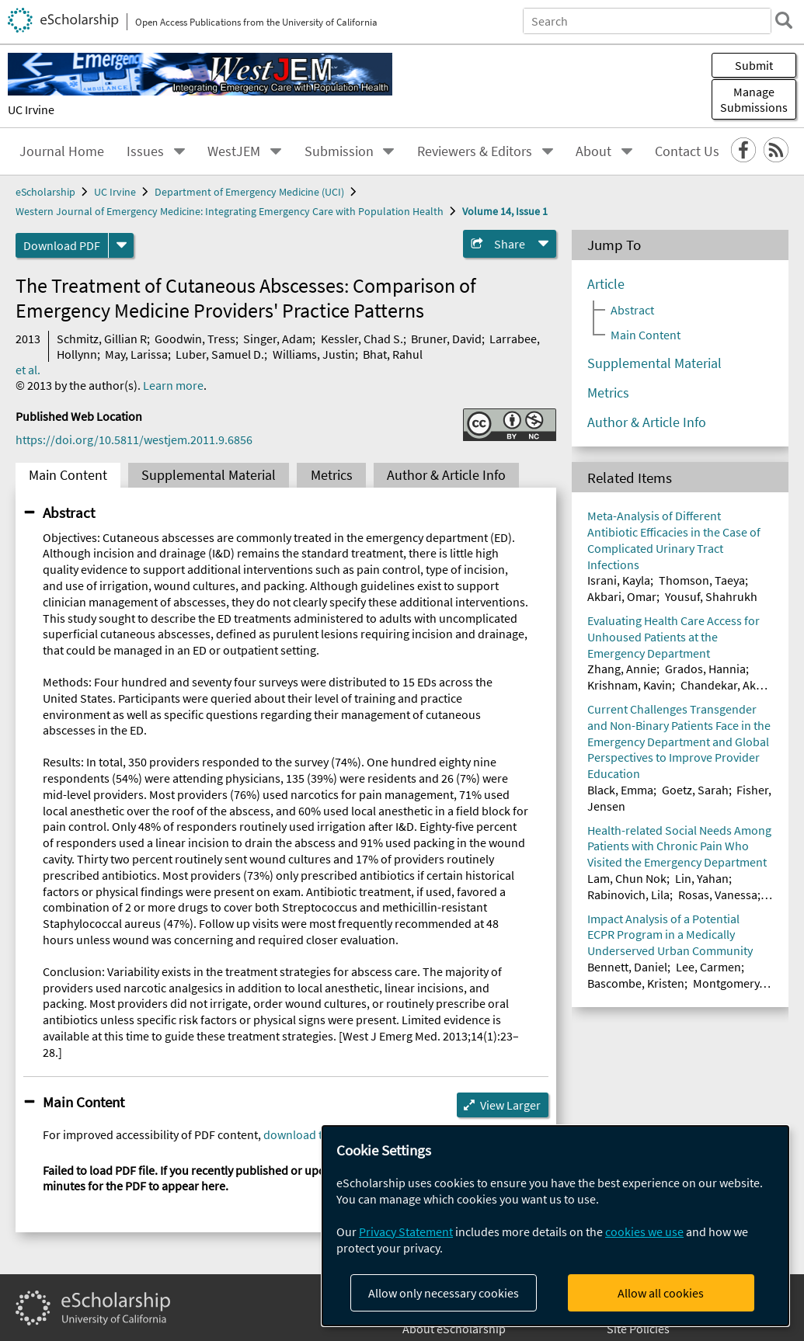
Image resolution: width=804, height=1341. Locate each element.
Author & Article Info (446, 475)
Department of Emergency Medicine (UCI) (249, 192)
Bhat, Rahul (393, 354)
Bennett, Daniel (627, 966)
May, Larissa (136, 354)
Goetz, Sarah (695, 789)
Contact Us (687, 151)
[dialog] (555, 1225)
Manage (754, 99)
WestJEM (233, 151)
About (593, 151)
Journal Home (61, 151)
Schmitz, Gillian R (102, 338)
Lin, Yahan (702, 878)
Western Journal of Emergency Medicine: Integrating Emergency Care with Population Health (230, 211)
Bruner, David (446, 338)
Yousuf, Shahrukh (711, 596)
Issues (145, 151)
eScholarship (45, 192)
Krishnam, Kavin (629, 685)
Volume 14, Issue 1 (505, 211)
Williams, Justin (314, 354)
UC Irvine (31, 109)
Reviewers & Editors (474, 151)
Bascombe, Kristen (635, 983)
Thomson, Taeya (702, 580)
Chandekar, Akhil (724, 685)
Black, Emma (620, 789)
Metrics (332, 475)
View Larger (510, 1105)
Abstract (69, 512)
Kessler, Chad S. (362, 338)
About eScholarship (454, 1328)
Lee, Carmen (708, 966)
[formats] (121, 245)
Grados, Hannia (705, 668)
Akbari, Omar (621, 596)
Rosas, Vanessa (717, 894)
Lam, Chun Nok (627, 878)
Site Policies (638, 1328)
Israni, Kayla (618, 580)
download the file (308, 1134)
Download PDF (61, 245)
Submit (754, 65)
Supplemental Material (208, 475)
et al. (28, 369)
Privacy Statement (406, 1231)
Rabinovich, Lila (628, 894)
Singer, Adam (277, 338)
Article (606, 284)
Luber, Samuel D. (220, 354)
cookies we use (644, 1231)
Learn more (173, 385)
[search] (783, 20)
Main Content (68, 475)
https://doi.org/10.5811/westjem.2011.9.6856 (134, 439)
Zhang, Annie (621, 668)
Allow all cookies (661, 1293)
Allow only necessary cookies (443, 1293)
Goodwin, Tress (195, 338)
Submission (339, 151)
